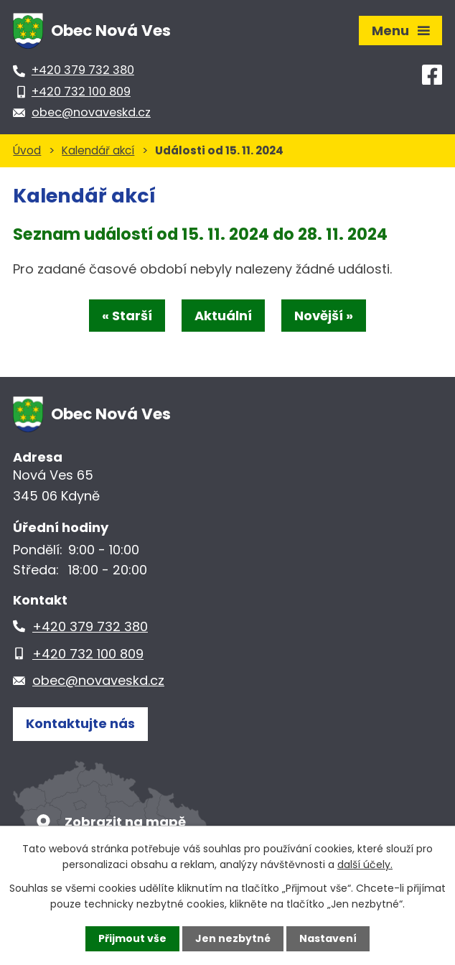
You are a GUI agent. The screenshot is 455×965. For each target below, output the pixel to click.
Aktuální (223, 316)
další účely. (365, 864)
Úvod (27, 150)
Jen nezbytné (233, 938)
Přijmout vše (132, 938)
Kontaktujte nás (80, 723)
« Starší (127, 316)
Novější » (323, 316)
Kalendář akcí (98, 150)
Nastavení (328, 938)
